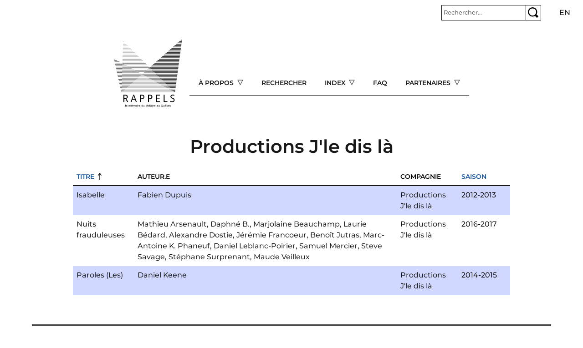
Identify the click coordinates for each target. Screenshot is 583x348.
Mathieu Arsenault (172, 224)
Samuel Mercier (328, 246)
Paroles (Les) (100, 275)
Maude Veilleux (282, 256)
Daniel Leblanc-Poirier (255, 246)
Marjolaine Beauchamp (296, 224)
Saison (473, 176)
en (564, 12)
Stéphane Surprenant (209, 256)
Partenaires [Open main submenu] (428, 83)
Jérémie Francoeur (271, 235)
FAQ (380, 83)
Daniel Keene (162, 275)
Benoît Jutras (334, 235)
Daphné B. (230, 224)
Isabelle (91, 195)
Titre (85, 176)
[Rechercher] (483, 12)
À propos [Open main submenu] (217, 83)
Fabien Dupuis (164, 195)
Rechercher (284, 83)
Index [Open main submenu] (336, 83)
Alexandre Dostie (201, 235)
